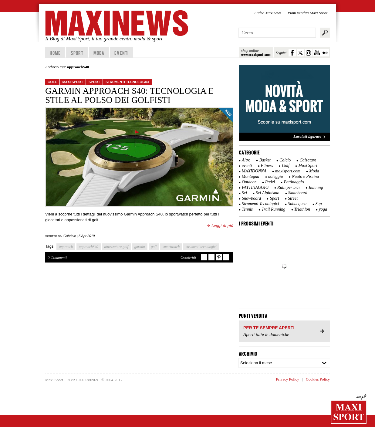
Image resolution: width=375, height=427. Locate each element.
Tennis (247, 209)
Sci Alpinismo (267, 193)
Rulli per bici (288, 187)
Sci (244, 193)
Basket (264, 160)
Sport (77, 53)
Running (316, 187)
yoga (323, 209)
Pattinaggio (294, 182)
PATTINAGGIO (255, 187)
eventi (247, 165)
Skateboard (297, 193)
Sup (319, 204)
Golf (52, 82)
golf (154, 247)
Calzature (307, 160)
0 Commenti (57, 257)
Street (293, 198)
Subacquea (297, 204)
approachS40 (88, 247)
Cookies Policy (318, 379)
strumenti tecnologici (201, 247)
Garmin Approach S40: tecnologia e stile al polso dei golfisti (129, 95)
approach (66, 247)
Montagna (250, 176)
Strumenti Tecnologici (127, 82)
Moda (98, 53)
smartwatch (171, 247)
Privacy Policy (287, 379)
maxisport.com (287, 171)
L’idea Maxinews (267, 13)
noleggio (275, 176)
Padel (270, 182)
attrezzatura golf (116, 247)
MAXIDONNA (254, 171)
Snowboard (251, 198)
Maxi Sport (72, 82)
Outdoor (249, 182)
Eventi (121, 53)
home (55, 53)
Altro (246, 160)
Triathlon (302, 209)
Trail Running (273, 209)
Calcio (285, 160)
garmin (139, 247)
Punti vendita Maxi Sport (307, 13)
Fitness (267, 165)
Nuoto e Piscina (305, 176)
